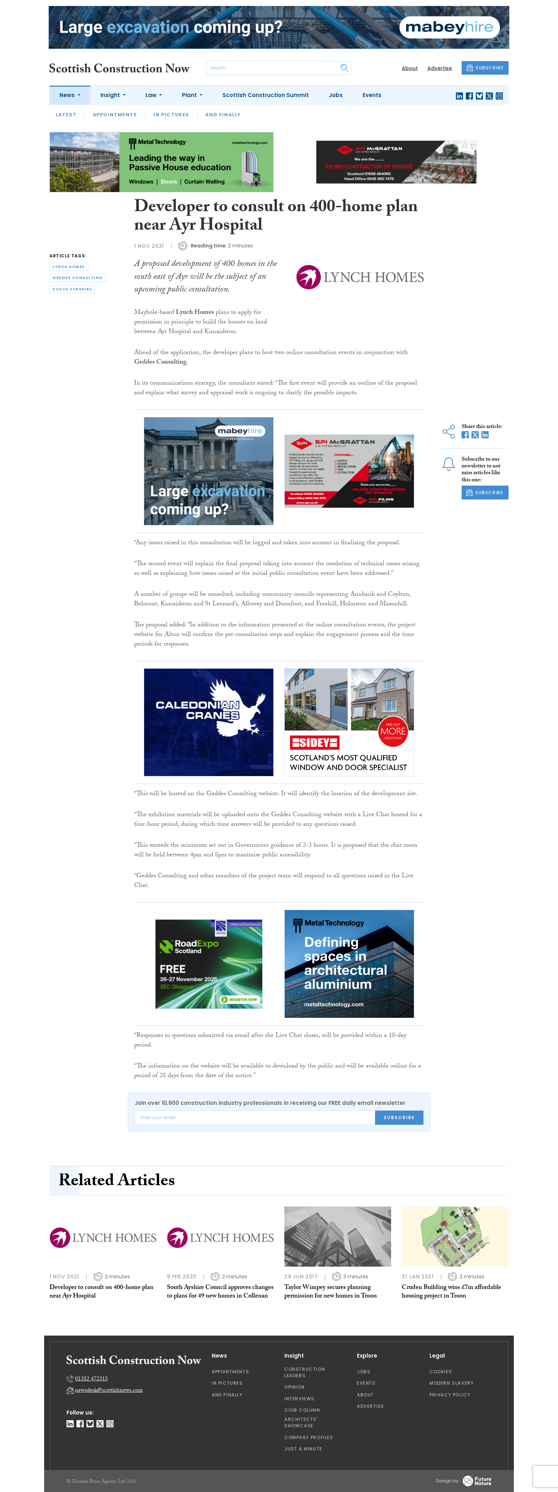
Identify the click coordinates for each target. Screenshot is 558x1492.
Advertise (439, 68)
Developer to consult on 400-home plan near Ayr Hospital (101, 1292)
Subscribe (399, 1117)
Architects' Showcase (301, 1422)
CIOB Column (302, 1410)
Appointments (115, 114)
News (67, 95)
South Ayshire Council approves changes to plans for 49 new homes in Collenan (220, 1292)
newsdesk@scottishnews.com (109, 1391)
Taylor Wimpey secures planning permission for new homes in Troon (330, 1292)
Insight (110, 95)
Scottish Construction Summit (265, 95)
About (410, 68)
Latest (66, 114)
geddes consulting (78, 277)
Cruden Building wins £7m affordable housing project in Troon (451, 1292)
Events (372, 95)
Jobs (336, 95)
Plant (190, 95)
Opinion (294, 1387)
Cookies (441, 1372)
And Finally (223, 114)
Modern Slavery (452, 1383)
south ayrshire (72, 289)
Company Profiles (308, 1437)
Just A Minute (303, 1449)
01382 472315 (91, 1379)
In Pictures (171, 114)
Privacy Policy (450, 1395)
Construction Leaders (304, 1372)
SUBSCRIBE (485, 68)
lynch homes (69, 266)
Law (152, 95)
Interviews (299, 1399)
